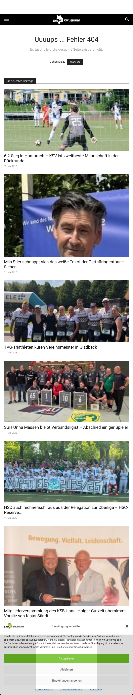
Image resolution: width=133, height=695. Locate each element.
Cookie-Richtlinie (44, 689)
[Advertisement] (66, 7)
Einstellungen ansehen (66, 680)
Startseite (75, 62)
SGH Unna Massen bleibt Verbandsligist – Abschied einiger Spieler (66, 427)
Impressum (96, 689)
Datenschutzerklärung (71, 689)
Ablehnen (66, 669)
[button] (127, 626)
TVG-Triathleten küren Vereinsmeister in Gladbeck (50, 347)
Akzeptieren (67, 658)
